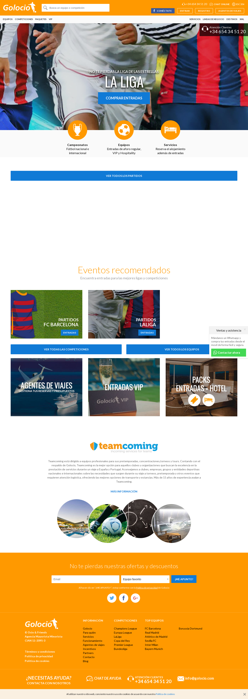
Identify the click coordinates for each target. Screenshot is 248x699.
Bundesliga (120, 648)
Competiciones (24, 19)
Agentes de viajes (229, 10)
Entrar (185, 10)
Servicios (195, 19)
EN (242, 4)
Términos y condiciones (40, 651)
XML (242, 19)
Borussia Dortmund (190, 628)
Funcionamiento (92, 640)
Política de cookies (37, 661)
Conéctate (162, 10)
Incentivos (89, 648)
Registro (204, 10)
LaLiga (117, 636)
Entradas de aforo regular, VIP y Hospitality (124, 149)
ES (237, 4)
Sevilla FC (150, 640)
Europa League (123, 632)
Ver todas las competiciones (66, 349)
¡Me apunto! (184, 579)
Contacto (89, 657)
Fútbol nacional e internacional (77, 149)
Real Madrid (152, 632)
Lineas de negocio (213, 19)
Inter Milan (151, 644)
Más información (124, 491)
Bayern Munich (154, 648)
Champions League (125, 628)
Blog (85, 661)
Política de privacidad (147, 587)
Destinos (231, 19)
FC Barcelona (153, 628)
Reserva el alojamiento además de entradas (170, 149)
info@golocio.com (199, 678)
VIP (50, 19)
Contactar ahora (226, 353)
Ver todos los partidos (124, 175)
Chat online (222, 4)
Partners (88, 653)
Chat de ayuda (107, 678)
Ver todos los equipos (182, 349)
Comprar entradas (124, 98)
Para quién (89, 632)
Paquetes (40, 19)
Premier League (123, 644)
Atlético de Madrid (156, 636)
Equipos (8, 19)
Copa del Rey (122, 640)
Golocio (87, 628)
